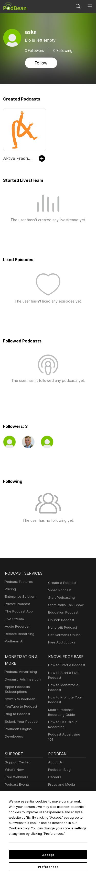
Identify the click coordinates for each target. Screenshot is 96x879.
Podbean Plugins (17, 735)
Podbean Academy (19, 795)
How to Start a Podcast (65, 671)
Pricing (10, 596)
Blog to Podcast (16, 719)
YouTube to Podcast (20, 712)
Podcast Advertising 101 (66, 740)
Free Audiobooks (60, 642)
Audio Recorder (16, 633)
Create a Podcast (61, 583)
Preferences (48, 867)
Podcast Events (16, 787)
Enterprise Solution (19, 603)
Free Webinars (16, 780)
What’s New (14, 772)
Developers (13, 742)
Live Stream (14, 626)
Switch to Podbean (19, 705)
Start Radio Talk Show (64, 605)
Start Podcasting (60, 597)
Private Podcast (16, 611)
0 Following (61, 50)
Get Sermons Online (63, 635)
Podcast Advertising (20, 677)
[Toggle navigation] (89, 6)
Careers (54, 780)
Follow (40, 63)
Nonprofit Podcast (61, 627)
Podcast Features (18, 588)
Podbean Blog (58, 772)
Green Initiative (59, 795)
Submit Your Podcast (20, 727)
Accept (48, 855)
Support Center (16, 765)
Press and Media (60, 787)
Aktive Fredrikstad (18, 158)
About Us (55, 765)
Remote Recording (19, 640)
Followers (34, 50)
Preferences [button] (70, 833)
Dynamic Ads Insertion (21, 685)
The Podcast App (17, 618)
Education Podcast (62, 612)
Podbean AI (13, 648)
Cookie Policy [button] (45, 828)
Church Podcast (60, 620)
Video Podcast (59, 590)
